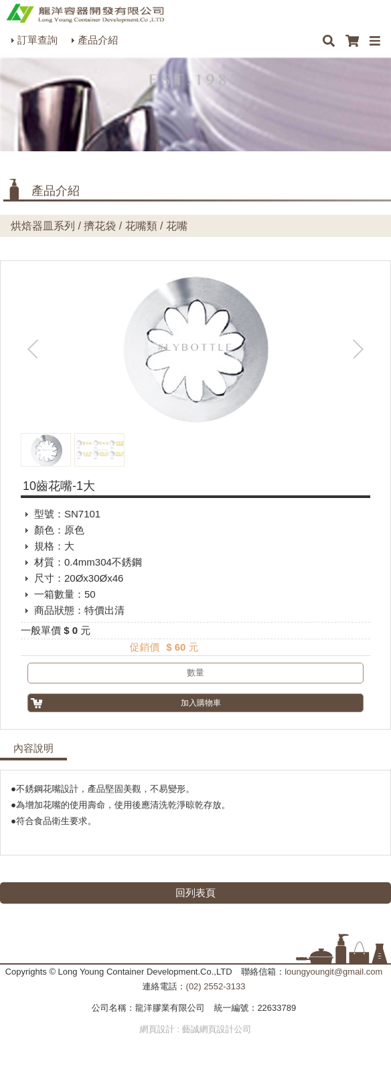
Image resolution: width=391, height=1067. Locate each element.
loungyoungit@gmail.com (333, 972)
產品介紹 (98, 40)
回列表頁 (195, 892)
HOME (85, 13)
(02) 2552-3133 (216, 986)
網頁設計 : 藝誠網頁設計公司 (196, 1029)
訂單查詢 (37, 40)
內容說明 (33, 748)
